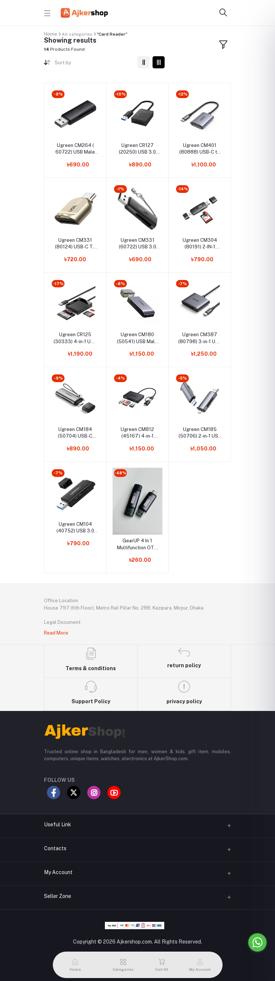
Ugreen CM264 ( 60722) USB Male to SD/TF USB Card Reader (75, 149)
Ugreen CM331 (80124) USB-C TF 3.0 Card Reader (75, 243)
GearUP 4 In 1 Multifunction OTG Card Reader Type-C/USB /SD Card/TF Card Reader (137, 544)
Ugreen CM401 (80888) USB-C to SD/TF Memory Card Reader (199, 149)
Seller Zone (57, 896)
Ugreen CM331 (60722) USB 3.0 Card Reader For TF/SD (137, 243)
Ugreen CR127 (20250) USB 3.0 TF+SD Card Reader (137, 149)
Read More (56, 633)
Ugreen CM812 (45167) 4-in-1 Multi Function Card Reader (137, 433)
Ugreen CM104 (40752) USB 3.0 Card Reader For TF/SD (75, 527)
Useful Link (57, 824)
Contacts (55, 848)
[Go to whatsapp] (257, 942)
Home (50, 34)
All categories (77, 34)
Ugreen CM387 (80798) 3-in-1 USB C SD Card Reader (199, 338)
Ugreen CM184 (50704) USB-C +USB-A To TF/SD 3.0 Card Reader (75, 433)
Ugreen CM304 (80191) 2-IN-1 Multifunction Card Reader (199, 243)
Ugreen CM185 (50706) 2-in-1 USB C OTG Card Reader (200, 433)
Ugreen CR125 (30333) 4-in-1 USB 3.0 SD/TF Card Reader (75, 338)
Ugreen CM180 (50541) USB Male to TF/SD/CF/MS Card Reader (137, 338)
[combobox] (93, 64)
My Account (58, 872)
